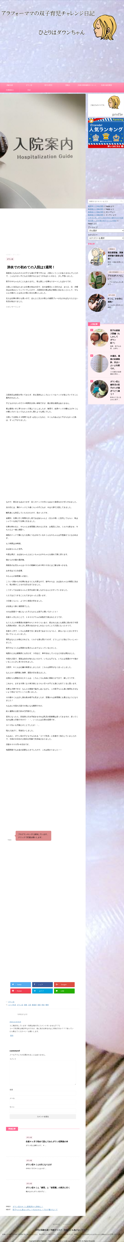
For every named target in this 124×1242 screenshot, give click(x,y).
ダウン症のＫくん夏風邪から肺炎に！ (28, 1207)
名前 (11, 1090)
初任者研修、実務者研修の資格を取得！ (115, 256)
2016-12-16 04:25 (15, 1022)
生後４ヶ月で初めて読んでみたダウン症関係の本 (47, 1142)
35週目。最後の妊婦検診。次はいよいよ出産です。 (115, 362)
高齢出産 (10, 85)
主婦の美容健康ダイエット (87, 85)
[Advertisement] (62, 64)
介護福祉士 (10, 90)
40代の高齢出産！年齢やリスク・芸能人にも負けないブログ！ (62, 1230)
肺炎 (43, 1005)
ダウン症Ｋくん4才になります (39, 1165)
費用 (47, 1005)
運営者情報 (56, 1224)
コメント (13, 1059)
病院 (39, 1005)
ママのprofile (67, 1224)
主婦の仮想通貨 (106, 85)
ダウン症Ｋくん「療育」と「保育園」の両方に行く (48, 1188)
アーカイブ (93, 227)
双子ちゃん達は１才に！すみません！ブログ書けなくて (35, 1210)
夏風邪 (34, 1005)
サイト (12, 1107)
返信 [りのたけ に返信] (11, 1035)
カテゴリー (93, 235)
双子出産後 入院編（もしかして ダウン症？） (116, 336)
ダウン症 (29, 85)
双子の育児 (48, 85)
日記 (29, 90)
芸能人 (67, 85)
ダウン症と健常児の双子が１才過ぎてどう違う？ (115, 388)
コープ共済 (12, 1005)
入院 (29, 1005)
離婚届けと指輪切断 (95, 206)
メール (12, 1098)
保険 (25, 1005)
